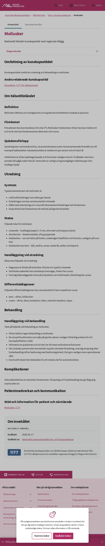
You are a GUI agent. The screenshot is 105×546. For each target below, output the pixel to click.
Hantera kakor (41, 535)
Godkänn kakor (63, 535)
